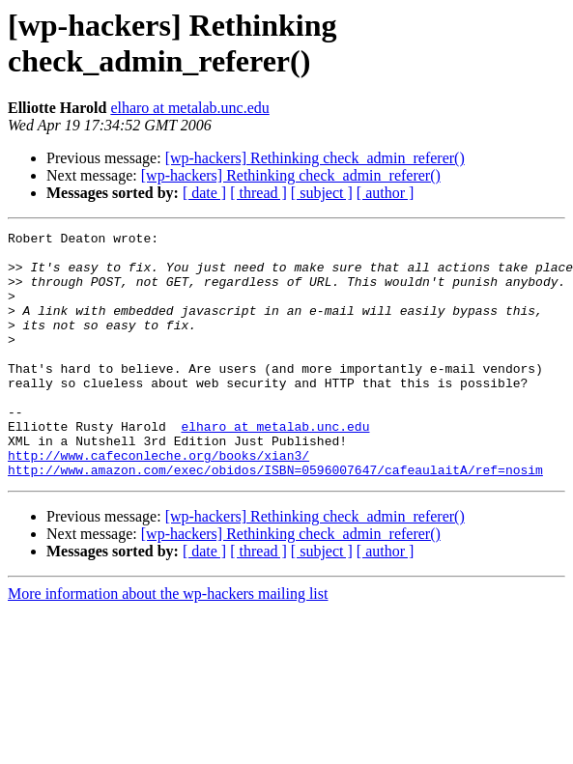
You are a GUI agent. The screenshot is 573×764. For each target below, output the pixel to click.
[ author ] (386, 192)
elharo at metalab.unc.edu (189, 107)
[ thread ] (258, 192)
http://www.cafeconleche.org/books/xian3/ (158, 501)
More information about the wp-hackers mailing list (168, 643)
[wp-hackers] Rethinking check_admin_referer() (315, 158)
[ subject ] (322, 192)
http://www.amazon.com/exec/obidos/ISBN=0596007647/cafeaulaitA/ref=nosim (275, 518)
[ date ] (204, 192)
